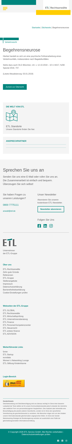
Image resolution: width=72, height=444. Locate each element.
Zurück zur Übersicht (15, 87)
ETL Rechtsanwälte (11, 313)
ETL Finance (8, 322)
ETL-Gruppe (8, 278)
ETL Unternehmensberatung (15, 319)
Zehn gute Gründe (11, 272)
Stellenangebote (10, 281)
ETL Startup (8, 355)
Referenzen (8, 275)
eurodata (7, 357)
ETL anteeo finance (11, 331)
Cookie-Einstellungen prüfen (15, 293)
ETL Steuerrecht (10, 328)
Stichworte (46, 28)
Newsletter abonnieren (50, 209)
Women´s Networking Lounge (16, 360)
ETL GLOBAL (9, 310)
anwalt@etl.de (9, 211)
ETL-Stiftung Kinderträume (14, 363)
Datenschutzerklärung (12, 287)
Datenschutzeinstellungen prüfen (36, 434)
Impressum (8, 284)
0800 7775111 (11, 204)
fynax (5, 352)
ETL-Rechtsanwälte (11, 269)
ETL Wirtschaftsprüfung (13, 316)
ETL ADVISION (9, 334)
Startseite (36, 28)
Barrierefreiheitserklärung (14, 290)
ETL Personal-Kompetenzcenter (17, 325)
